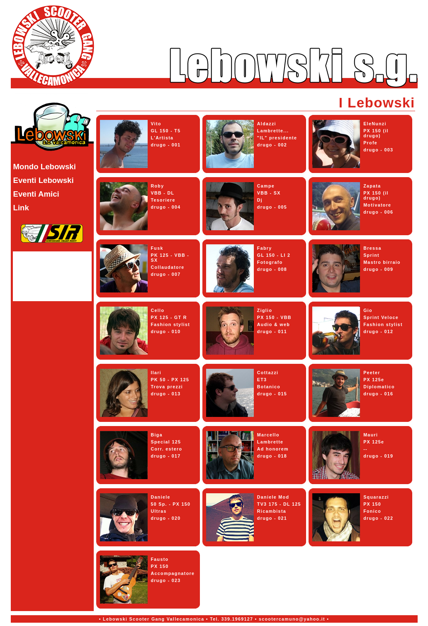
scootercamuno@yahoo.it (292, 618)
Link (21, 207)
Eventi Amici (36, 194)
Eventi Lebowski (43, 180)
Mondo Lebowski (44, 166)
